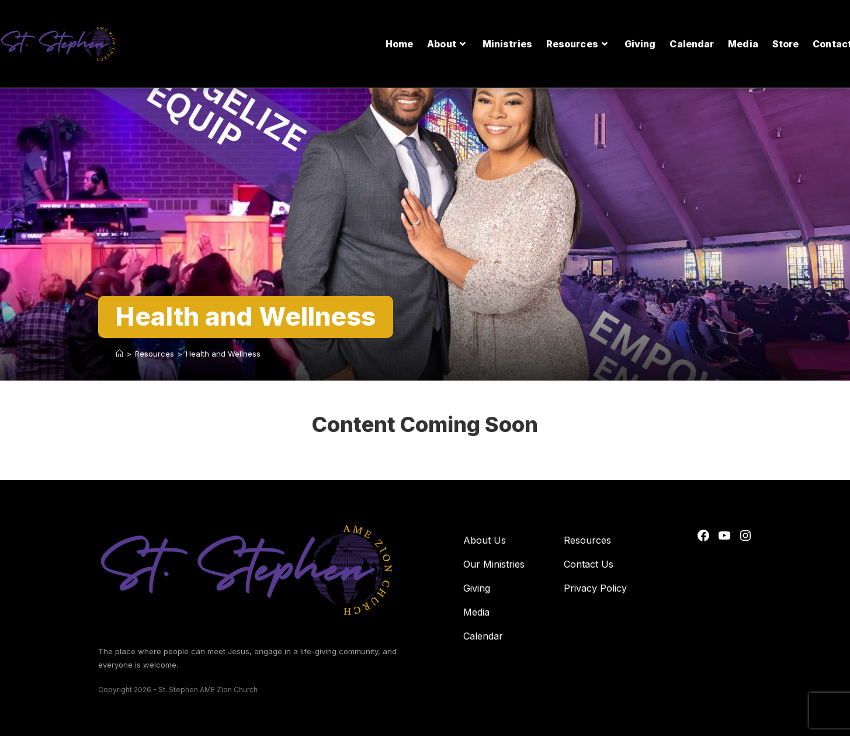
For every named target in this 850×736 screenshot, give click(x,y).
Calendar (483, 636)
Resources (587, 540)
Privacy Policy (595, 588)
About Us (484, 540)
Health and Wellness (223, 353)
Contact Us (588, 564)
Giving (476, 588)
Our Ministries (494, 564)
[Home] (119, 353)
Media (476, 612)
